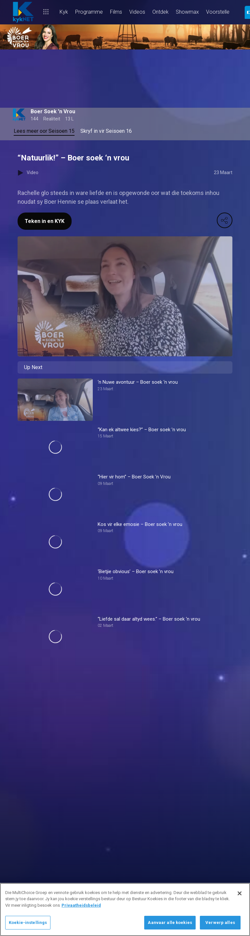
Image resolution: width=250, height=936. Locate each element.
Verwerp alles (220, 922)
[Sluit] (239, 893)
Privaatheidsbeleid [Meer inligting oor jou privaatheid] (81, 905)
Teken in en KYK (44, 221)
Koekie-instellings (28, 922)
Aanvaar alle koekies (170, 922)
